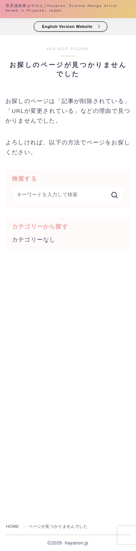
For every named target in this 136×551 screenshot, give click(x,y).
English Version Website (67, 26)
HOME (12, 526)
